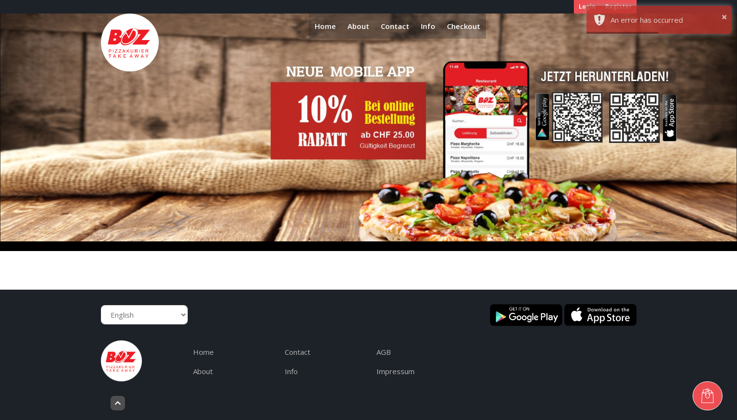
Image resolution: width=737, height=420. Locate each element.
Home (325, 26)
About (358, 26)
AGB (383, 352)
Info (428, 26)
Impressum (395, 371)
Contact (395, 26)
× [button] (724, 16)
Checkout (463, 26)
